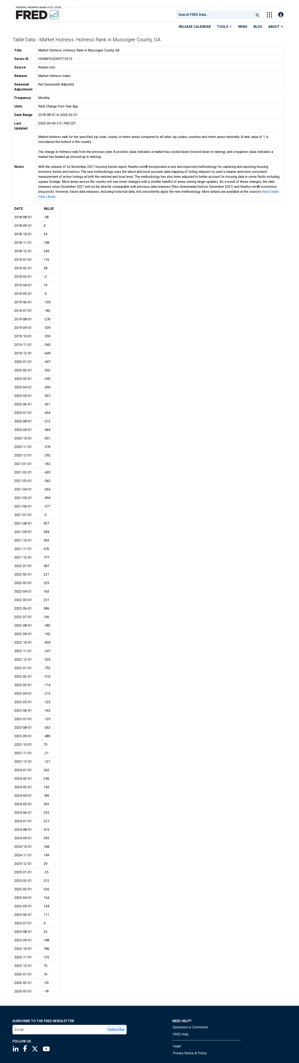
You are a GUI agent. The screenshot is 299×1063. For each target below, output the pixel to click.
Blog (258, 27)
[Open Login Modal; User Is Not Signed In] (280, 14)
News (242, 27)
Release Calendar (195, 27)
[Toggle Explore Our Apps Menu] (269, 14)
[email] (59, 1029)
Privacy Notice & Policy (190, 1053)
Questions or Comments (190, 1027)
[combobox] (215, 15)
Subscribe (116, 1029)
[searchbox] (216, 15)
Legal (177, 1046)
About (275, 27)
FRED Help (181, 1034)
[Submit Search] (257, 15)
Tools (224, 27)
